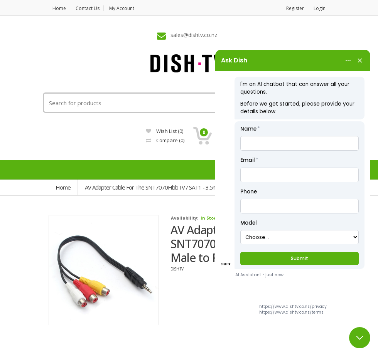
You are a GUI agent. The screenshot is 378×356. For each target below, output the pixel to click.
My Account (121, 8)
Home (59, 8)
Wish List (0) (164, 131)
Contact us (88, 8)
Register (295, 8)
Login (320, 8)
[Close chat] (359, 337)
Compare (165, 140)
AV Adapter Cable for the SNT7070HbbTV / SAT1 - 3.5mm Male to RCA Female (178, 187)
